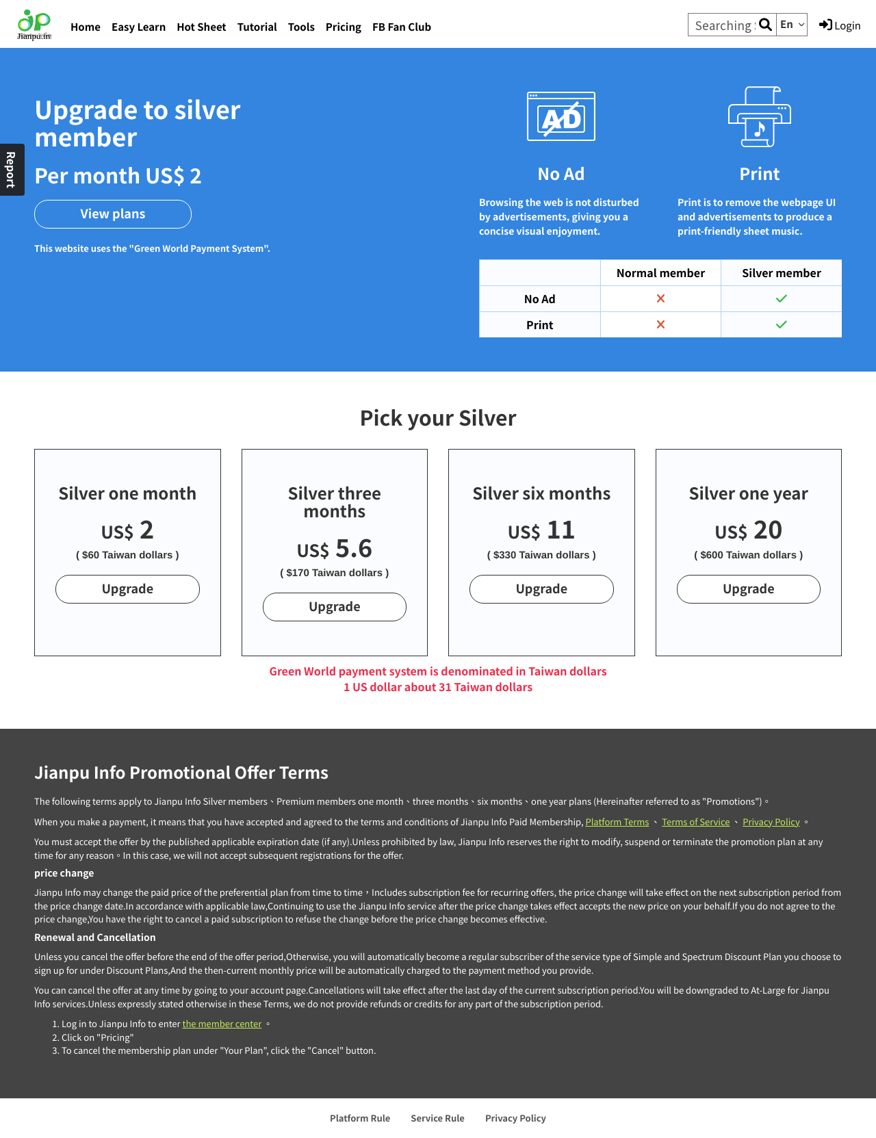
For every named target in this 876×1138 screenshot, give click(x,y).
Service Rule (438, 1117)
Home (85, 27)
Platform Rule (360, 1117)
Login (840, 25)
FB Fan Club (401, 27)
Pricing (343, 27)
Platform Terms (617, 821)
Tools (301, 27)
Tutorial (257, 27)
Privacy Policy (771, 821)
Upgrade (127, 588)
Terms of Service (696, 821)
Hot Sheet (201, 27)
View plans (113, 213)
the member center (221, 1023)
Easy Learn (139, 27)
